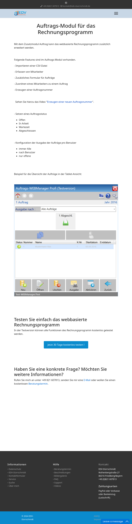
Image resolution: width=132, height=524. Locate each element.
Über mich (14, 485)
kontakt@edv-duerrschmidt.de (76, 6)
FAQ (56, 479)
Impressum (99, 519)
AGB (96, 516)
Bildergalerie (60, 475)
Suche (12, 482)
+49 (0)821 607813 (51, 6)
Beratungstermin (62, 469)
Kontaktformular (17, 475)
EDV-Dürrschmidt (17, 472)
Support (58, 482)
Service (12, 479)
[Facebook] (66, 2)
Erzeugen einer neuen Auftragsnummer (69, 101)
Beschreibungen (62, 472)
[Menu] (116, 13)
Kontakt (104, 464)
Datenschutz (15, 469)
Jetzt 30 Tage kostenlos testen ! (66, 344)
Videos (57, 485)
